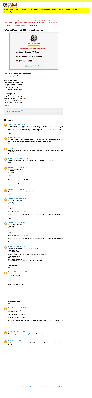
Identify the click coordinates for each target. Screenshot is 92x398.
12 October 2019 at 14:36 (20, 246)
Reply (9, 133)
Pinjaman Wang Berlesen (27, 334)
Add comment (9, 350)
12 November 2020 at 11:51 (19, 308)
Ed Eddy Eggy (11, 332)
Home (6, 9)
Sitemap (75, 9)
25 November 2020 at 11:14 (23, 332)
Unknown (10, 124)
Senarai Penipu (14, 9)
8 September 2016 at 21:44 (21, 158)
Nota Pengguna (34, 9)
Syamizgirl (11, 148)
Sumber (54, 9)
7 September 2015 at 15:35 (22, 148)
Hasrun (10, 308)
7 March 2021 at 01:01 (19, 341)
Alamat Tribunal (45, 9)
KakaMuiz (10, 167)
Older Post (60, 386)
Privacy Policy (8, 12)
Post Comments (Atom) (17, 389)
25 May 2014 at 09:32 (19, 124)
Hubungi (68, 9)
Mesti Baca (24, 9)
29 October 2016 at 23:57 (20, 222)
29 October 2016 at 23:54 (20, 167)
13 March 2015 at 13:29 (20, 137)
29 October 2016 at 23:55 (20, 199)
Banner (61, 9)
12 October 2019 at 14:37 (20, 272)
